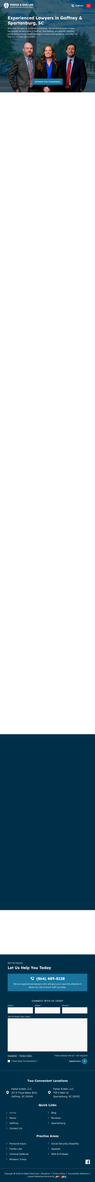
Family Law (15, 1148)
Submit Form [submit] (78, 1061)
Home (12, 1112)
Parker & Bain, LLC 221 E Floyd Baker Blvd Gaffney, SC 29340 (24, 1092)
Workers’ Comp (17, 1159)
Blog (53, 1112)
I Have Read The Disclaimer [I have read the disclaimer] (23, 1061)
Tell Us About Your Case (19, 1016)
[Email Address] (20, 1010)
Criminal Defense (19, 1154)
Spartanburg (58, 1123)
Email (11, 1005)
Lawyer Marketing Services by (47, 1176)
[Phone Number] (74, 1010)
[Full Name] (47, 1010)
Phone (65, 1005)
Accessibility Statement (78, 1173)
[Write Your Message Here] (47, 1034)
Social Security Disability (65, 1143)
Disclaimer (12, 1055)
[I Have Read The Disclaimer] (9, 1061)
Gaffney (13, 1123)
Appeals (55, 1148)
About (12, 1118)
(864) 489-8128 (47, 978)
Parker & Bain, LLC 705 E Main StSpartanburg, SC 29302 (66, 1092)
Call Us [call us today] (77, 5)
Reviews (56, 1118)
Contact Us (15, 1128)
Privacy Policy (26, 1055)
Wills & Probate (59, 1154)
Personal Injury (17, 1143)
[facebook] (87, 1162)
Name (38, 1005)
